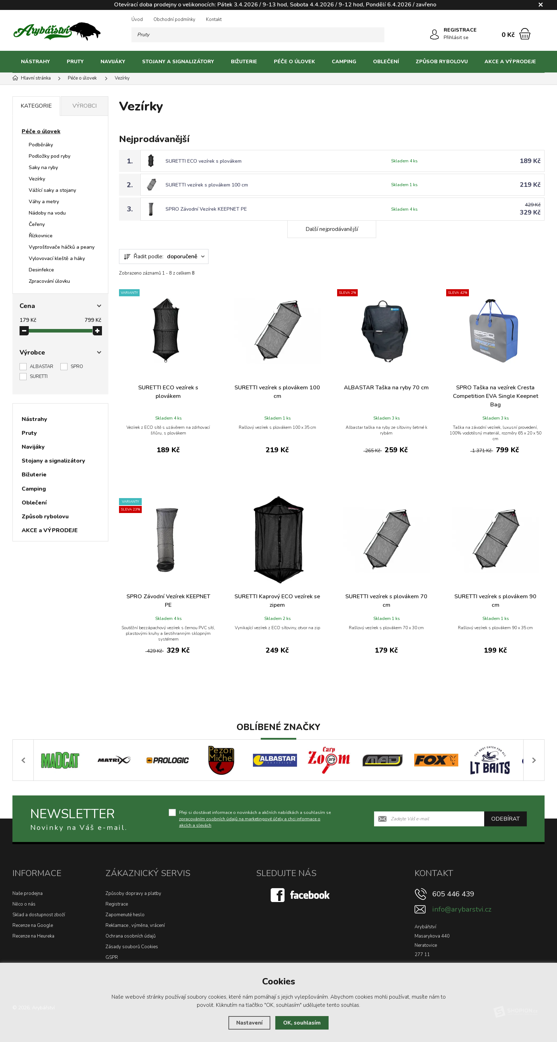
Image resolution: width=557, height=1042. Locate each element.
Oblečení (386, 61)
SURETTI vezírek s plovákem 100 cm (207, 185)
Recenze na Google (32, 925)
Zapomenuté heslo (125, 915)
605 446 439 (453, 894)
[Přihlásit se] (434, 34)
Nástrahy (35, 61)
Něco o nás (24, 904)
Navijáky (113, 61)
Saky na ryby (43, 167)
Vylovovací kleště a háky (57, 258)
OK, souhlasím (302, 1022)
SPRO (77, 366)
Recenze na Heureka (33, 936)
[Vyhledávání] (257, 34)
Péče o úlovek (294, 61)
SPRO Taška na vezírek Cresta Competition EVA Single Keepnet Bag (495, 396)
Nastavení (249, 1022)
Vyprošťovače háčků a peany (61, 247)
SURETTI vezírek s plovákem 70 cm (386, 601)
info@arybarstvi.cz (461, 909)
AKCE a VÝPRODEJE (510, 61)
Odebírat (505, 818)
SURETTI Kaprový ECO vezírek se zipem (277, 601)
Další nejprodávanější (331, 229)
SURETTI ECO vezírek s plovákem (204, 161)
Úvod (137, 19)
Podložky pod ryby (49, 156)
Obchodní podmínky (174, 19)
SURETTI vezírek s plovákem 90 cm (495, 601)
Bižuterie (244, 61)
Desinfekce (41, 269)
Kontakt (214, 19)
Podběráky (41, 144)
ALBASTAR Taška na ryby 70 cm (386, 388)
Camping (344, 61)
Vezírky (37, 179)
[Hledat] (376, 34)
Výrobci (84, 106)
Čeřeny (37, 224)
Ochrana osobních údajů (131, 936)
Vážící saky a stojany (52, 190)
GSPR (112, 957)
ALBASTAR (41, 366)
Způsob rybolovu (442, 61)
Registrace (117, 904)
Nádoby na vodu (47, 213)
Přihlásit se (456, 37)
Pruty (75, 61)
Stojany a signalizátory (178, 61)
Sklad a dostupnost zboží (38, 915)
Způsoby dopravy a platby (133, 893)
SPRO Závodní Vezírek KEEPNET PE (206, 209)
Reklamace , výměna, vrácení (135, 925)
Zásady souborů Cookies (132, 947)
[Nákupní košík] (524, 33)
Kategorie (36, 106)
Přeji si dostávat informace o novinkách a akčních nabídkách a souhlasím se (255, 818)
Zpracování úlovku (49, 281)
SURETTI (39, 376)
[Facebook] (301, 894)
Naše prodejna (27, 893)
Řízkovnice (41, 235)
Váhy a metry (44, 201)
